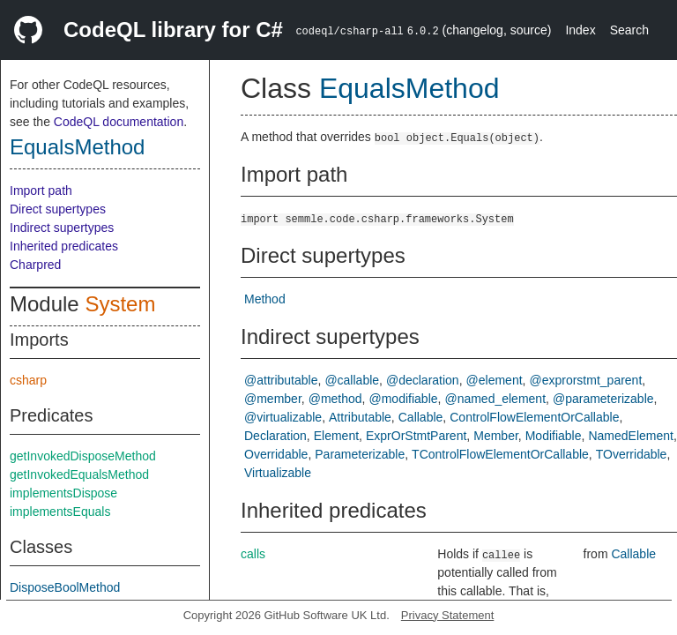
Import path (41, 190)
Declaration (275, 436)
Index (580, 30)
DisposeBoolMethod (65, 587)
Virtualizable (277, 473)
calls (253, 554)
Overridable (276, 454)
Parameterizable (360, 454)
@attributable (280, 380)
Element (336, 436)
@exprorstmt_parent (585, 380)
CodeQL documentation (118, 122)
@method (335, 399)
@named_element (495, 399)
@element (494, 380)
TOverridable (631, 454)
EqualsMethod (77, 147)
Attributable (360, 417)
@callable (351, 380)
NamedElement (630, 436)
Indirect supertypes (62, 227)
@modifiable (403, 399)
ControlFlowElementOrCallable (534, 417)
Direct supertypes (58, 209)
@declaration (422, 380)
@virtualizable (283, 417)
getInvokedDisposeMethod (83, 456)
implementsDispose (63, 493)
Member (495, 436)
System (120, 304)
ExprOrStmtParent (416, 436)
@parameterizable (603, 399)
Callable (420, 417)
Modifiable (553, 436)
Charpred (35, 265)
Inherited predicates (64, 246)
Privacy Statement (448, 615)
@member (272, 399)
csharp (28, 380)
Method (265, 299)
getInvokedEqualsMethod (79, 474)
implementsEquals (60, 511)
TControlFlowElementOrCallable (500, 454)
